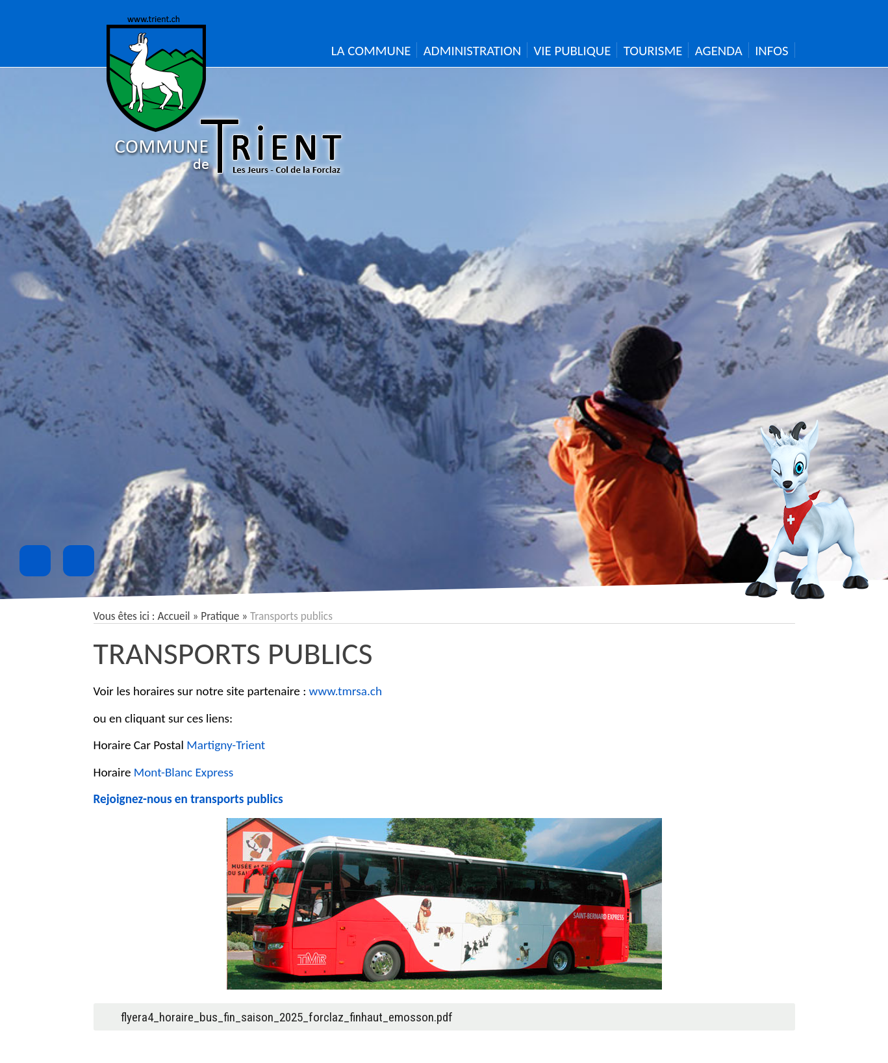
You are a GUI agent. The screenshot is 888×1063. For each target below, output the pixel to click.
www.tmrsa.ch (345, 691)
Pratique (220, 616)
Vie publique (572, 50)
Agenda (718, 50)
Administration (472, 50)
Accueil (173, 616)
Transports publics (233, 653)
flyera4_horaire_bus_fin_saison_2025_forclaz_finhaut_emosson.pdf (287, 1017)
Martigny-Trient (225, 744)
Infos (771, 50)
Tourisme (653, 50)
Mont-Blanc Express (183, 772)
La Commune (371, 50)
